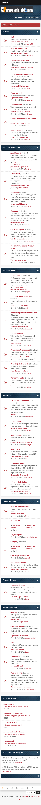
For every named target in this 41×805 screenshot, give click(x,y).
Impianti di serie (16, 334)
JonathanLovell (30, 689)
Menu (5, 2)
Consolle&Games (17, 626)
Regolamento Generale (19, 49)
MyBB (11, 796)
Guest (27, 599)
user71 (27, 558)
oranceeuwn (6, 772)
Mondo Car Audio (17, 378)
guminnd (28, 387)
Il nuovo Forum (16, 105)
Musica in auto (16, 673)
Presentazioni (8, 741)
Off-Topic (14, 612)
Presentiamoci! (16, 93)
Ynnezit (27, 88)
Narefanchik (29, 417)
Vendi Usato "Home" (18, 563)
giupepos (28, 292)
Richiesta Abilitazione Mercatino (23, 74)
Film (12, 643)
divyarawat (28, 100)
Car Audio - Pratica (10, 270)
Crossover (14, 211)
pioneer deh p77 (9, 704)
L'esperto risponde (9, 580)
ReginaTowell (29, 241)
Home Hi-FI (7, 395)
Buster (27, 652)
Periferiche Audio (17, 463)
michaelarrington (31, 537)
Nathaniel (28, 477)
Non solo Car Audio (10, 607)
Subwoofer (14, 192)
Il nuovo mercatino (9, 502)
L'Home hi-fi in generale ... (20, 400)
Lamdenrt (28, 329)
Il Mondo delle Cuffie (18, 482)
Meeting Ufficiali (16, 130)
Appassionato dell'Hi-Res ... (13, 732)
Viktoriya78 (29, 44)
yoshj (20, 725)
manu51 (28, 431)
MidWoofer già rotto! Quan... (13, 713)
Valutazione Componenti (20, 350)
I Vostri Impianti (16, 275)
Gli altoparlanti (16, 449)
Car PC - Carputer (17, 229)
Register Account (32, 17)
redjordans (28, 114)
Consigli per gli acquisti (19, 364)
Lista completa (17, 753)
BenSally (28, 169)
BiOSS (27, 70)
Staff (12, 37)
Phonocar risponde (17, 585)
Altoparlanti (15, 174)
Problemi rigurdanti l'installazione (23, 313)
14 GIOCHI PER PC (10, 723)
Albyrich (28, 493)
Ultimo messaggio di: (10, 706)
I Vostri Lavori (18, 287)
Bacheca (6, 32)
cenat (27, 225)
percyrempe (22, 743)
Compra (13, 542)
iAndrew (26, 796)
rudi (26, 308)
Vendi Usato (15, 521)
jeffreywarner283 (23, 188)
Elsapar (27, 139)
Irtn (26, 459)
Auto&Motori (15, 657)
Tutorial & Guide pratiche (20, 296)
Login (18, 17)
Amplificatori (15, 153)
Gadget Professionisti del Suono (23, 119)
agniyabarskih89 (30, 638)
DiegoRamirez (24, 622)
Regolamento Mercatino (19, 60)
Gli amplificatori (16, 435)
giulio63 (28, 668)
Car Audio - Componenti (11, 148)
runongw (28, 445)
